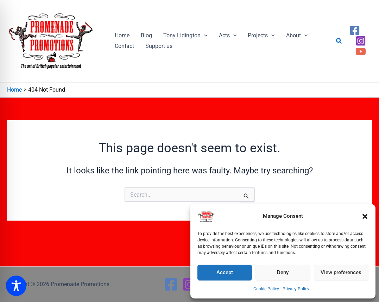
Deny (283, 272)
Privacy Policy (296, 288)
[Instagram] (360, 41)
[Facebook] (354, 30)
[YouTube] (360, 51)
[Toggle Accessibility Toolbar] (16, 286)
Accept (224, 272)
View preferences (341, 272)
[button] (364, 216)
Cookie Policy (266, 288)
